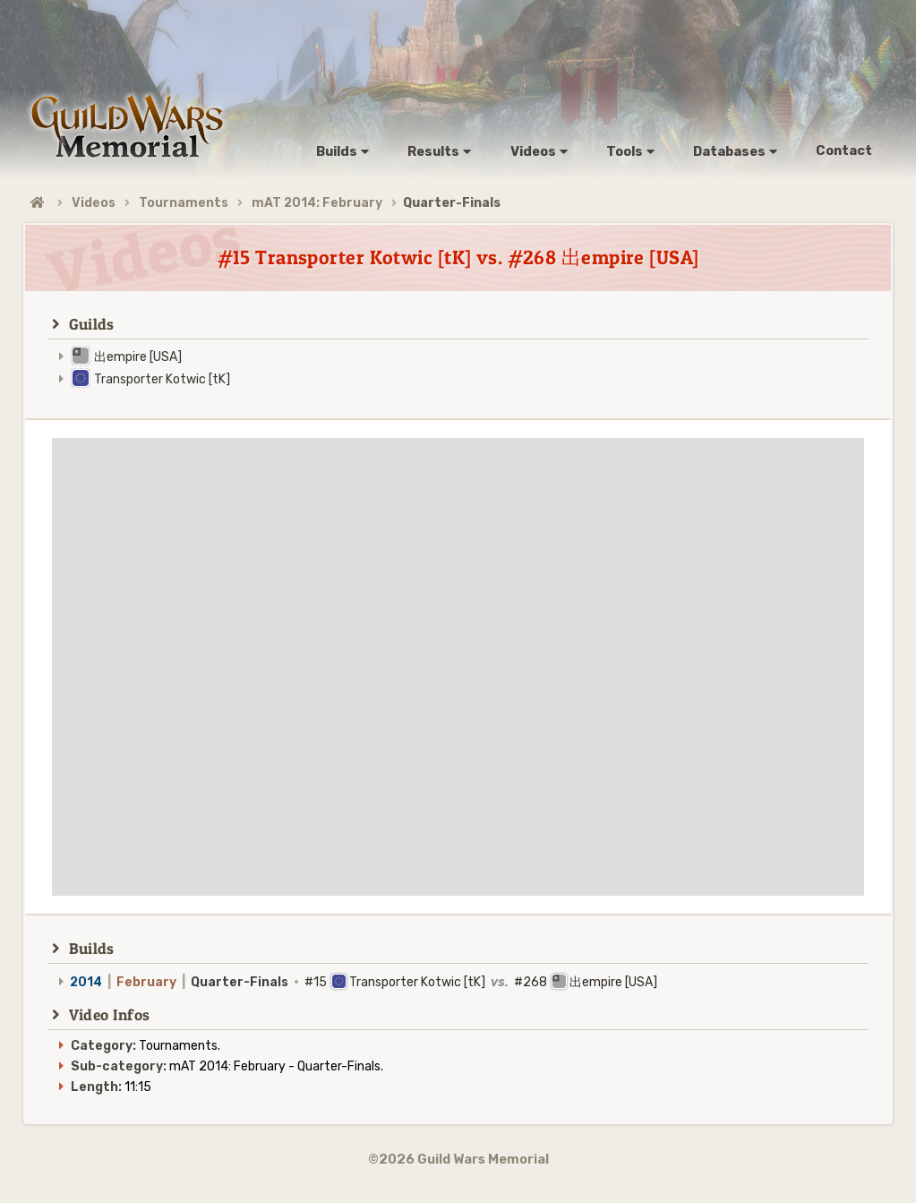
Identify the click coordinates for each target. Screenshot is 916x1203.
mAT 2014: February (317, 203)
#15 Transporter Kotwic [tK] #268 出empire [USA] (363, 982)
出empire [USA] (138, 357)
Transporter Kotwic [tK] (162, 379)
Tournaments (183, 203)
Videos (94, 203)
